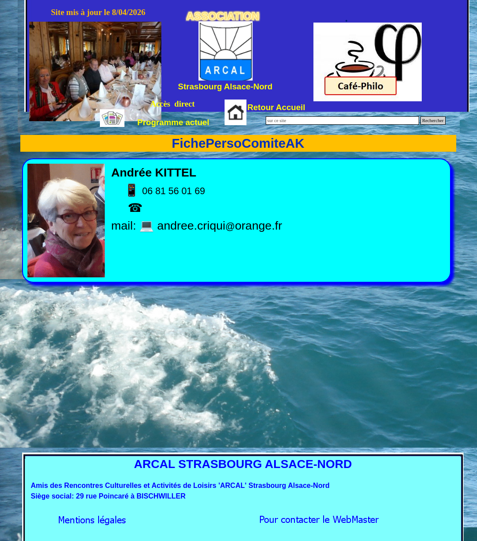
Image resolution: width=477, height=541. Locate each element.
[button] (319, 517)
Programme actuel (173, 122)
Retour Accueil (276, 107)
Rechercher (433, 120)
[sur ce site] (342, 120)
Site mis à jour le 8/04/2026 (98, 12)
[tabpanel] (236, 220)
